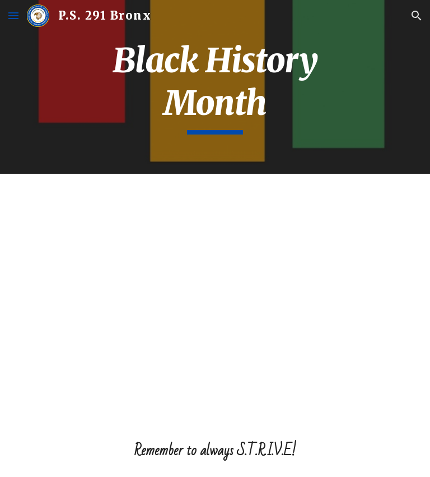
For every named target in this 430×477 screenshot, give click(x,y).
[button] (13, 15)
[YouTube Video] (214, 299)
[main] (214, 86)
